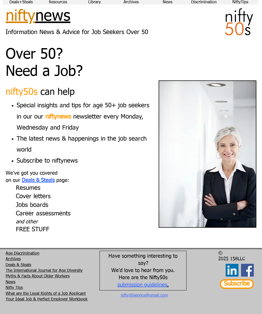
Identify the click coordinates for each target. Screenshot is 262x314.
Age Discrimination (22, 254)
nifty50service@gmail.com (144, 296)
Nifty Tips (14, 288)
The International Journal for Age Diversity (44, 271)
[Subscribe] (237, 284)
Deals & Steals (38, 180)
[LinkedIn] (232, 270)
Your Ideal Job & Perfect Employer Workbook (47, 299)
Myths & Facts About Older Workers (38, 276)
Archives (13, 259)
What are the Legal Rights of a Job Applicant (46, 294)
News (10, 282)
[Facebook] (247, 270)
